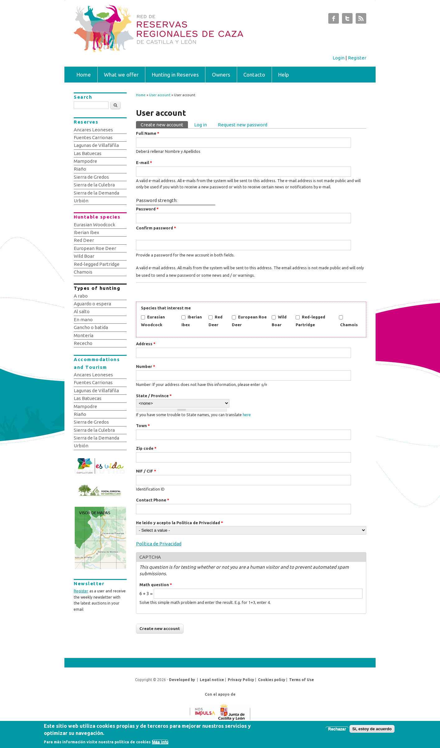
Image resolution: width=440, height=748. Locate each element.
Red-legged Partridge (96, 264)
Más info (160, 743)
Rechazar (337, 730)
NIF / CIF (146, 471)
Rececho (83, 343)
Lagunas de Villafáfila (96, 145)
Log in (200, 124)
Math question (155, 584)
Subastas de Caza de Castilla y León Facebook (333, 20)
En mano (83, 319)
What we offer (121, 75)
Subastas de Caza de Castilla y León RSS (361, 20)
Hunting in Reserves (175, 75)
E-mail (144, 162)
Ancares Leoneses (93, 129)
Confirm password (156, 228)
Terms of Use (301, 680)
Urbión (81, 200)
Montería (83, 335)
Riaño (80, 169)
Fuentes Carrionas (93, 137)
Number (145, 366)
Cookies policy (271, 680)
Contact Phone (152, 500)
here (247, 414)
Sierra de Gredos (91, 177)
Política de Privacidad (158, 543)
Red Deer (84, 240)
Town (143, 425)
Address (146, 343)
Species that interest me (166, 308)
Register (357, 57)
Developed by (182, 680)
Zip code (146, 448)
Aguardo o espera (92, 303)
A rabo (81, 296)
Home (84, 75)
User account (160, 95)
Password (147, 209)
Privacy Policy (241, 680)
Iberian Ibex (86, 232)
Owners (221, 75)
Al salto (82, 311)
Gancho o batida (91, 327)
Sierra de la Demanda (96, 192)
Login (338, 57)
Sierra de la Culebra (94, 184)
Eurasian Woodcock (94, 224)
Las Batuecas (87, 153)
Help (283, 75)
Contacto (254, 75)
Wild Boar (84, 256)
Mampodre (85, 161)
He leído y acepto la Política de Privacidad (179, 522)
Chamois (349, 324)
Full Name (147, 133)
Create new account (164, 124)
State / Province (154, 395)
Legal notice (212, 680)
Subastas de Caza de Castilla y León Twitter (347, 20)
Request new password (242, 124)
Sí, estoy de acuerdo (371, 730)
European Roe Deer (95, 248)
